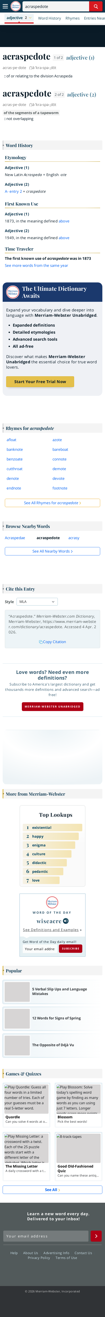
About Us (32, 1253)
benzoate (15, 459)
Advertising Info (57, 1253)
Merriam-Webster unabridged (53, 706)
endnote (14, 488)
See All (51, 1189)
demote (59, 468)
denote (13, 478)
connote (59, 459)
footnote (60, 488)
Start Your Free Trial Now (40, 381)
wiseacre (49, 920)
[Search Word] (96, 6)
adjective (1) (80, 57)
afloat (11, 439)
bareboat (60, 449)
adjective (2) (81, 94)
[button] (19, 18)
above (64, 221)
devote (58, 478)
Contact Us (84, 1253)
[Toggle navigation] (5, 6)
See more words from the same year (36, 265)
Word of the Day (52, 912)
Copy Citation (52, 641)
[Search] (62, 6)
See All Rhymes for (51, 502)
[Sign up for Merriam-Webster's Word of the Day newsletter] (45, 1236)
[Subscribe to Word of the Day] (40, 948)
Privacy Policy (40, 1257)
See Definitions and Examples (51, 929)
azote (57, 439)
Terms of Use (66, 1257)
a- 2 (13, 191)
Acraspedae (15, 537)
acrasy (73, 537)
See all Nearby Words (51, 551)
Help (15, 1253)
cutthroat (14, 468)
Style (9, 601)
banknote (15, 449)
